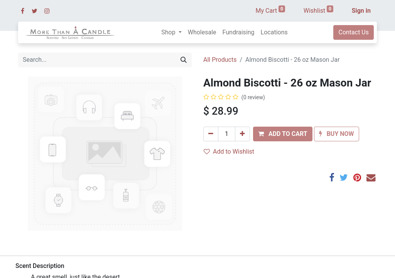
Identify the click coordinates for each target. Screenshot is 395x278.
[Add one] (242, 134)
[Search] (184, 60)
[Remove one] (210, 134)
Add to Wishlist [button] (229, 151)
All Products (219, 59)
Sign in (361, 10)
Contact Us (353, 32)
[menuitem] (202, 32)
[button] (282, 134)
